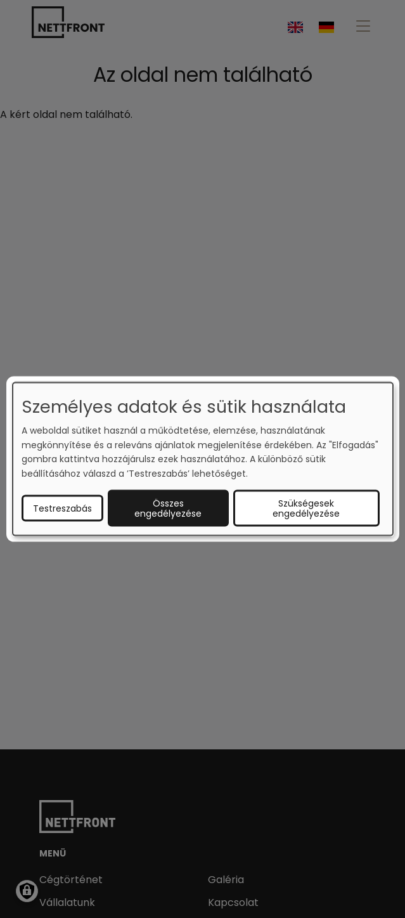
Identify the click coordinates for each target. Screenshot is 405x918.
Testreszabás (62, 507)
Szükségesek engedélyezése (306, 507)
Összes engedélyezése (168, 507)
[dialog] (203, 459)
